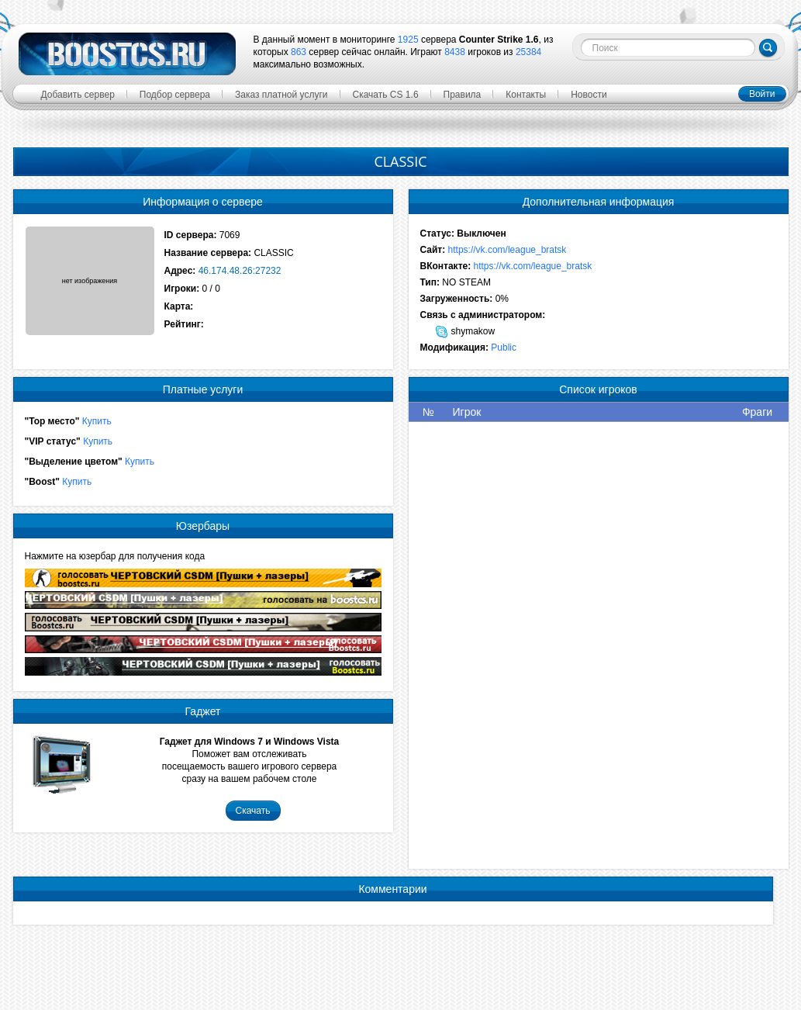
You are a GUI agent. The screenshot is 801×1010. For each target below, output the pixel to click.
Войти (762, 93)
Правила (463, 94)
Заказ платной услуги (281, 94)
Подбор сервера (175, 94)
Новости (588, 94)
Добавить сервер (78, 94)
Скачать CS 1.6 (386, 94)
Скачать (253, 810)
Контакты (526, 94)
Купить (97, 421)
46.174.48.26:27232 (240, 270)
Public (503, 347)
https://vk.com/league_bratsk (507, 249)
